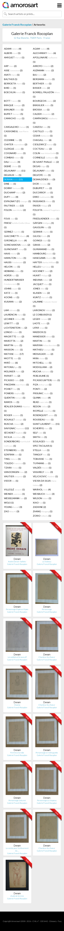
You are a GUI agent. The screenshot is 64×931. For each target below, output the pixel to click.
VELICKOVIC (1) (45, 476)
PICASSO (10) (14, 380)
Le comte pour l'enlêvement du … (17, 849)
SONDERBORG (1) (17, 443)
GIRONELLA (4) (15, 240)
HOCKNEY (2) (42, 271)
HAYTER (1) (46, 262)
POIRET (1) (12, 389)
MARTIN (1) (41, 340)
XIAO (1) (39, 502)
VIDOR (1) (11, 480)
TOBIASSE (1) (42, 458)
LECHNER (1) (14, 319)
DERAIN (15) (13, 179)
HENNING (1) (13, 271)
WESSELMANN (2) (15, 498)
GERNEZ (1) (14, 231)
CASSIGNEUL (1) (16, 133)
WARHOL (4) (42, 489)
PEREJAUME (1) (41, 375)
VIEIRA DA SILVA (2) (44, 482)
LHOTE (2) (41, 323)
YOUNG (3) (13, 507)
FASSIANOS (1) (44, 201)
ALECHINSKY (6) (44, 53)
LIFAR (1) (40, 327)
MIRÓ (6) (11, 362)
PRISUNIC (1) (43, 393)
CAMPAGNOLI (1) (45, 120)
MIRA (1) (40, 358)
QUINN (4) (42, 397)
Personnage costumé (17, 800)
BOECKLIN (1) (14, 92)
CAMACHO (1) (14, 118)
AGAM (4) (41, 48)
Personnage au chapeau (47, 800)
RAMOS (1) (11, 402)
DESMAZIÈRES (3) (44, 179)
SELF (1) (39, 432)
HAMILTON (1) (15, 258)
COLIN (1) (46, 153)
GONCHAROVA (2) (17, 244)
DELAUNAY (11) (14, 170)
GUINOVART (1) (15, 249)
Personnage (47, 609)
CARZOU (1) (41, 127)
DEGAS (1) (41, 166)
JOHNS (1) (12, 288)
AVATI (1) (12, 74)
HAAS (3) (12, 253)
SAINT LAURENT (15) (46, 424)
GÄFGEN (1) (43, 223)
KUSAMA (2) (13, 301)
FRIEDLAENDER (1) (46, 218)
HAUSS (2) (15, 262)
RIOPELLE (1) (44, 410)
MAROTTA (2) (13, 340)
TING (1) (12, 458)
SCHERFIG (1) (42, 428)
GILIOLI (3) (41, 236)
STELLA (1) (41, 450)
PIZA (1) (42, 384)
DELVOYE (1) (42, 175)
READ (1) (42, 402)
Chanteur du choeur (46, 657)
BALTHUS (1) (10, 79)
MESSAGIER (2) (43, 354)
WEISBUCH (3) (43, 493)
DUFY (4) (11, 196)
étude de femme (17, 896)
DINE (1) (10, 183)
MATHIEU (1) (43, 349)
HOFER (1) (11, 275)
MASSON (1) (13, 349)
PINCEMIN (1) (16, 384)
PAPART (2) (12, 375)
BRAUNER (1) (13, 109)
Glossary (53, 921)
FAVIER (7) (42, 205)
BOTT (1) (12, 100)
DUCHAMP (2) (14, 192)
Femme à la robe (17, 752)
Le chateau (46, 561)
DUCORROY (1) (43, 192)
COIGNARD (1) (15, 153)
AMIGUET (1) (14, 57)
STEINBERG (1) (14, 450)
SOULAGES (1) (43, 441)
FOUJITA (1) (46, 212)
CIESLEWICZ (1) (44, 144)
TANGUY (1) (41, 454)
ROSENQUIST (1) (45, 415)
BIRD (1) (10, 87)
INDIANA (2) (42, 279)
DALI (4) (12, 161)
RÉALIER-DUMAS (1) (17, 408)
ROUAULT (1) (15, 419)
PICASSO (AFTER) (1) (46, 380)
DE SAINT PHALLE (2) (46, 161)
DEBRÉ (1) (12, 166)
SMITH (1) (40, 437)
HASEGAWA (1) (44, 258)
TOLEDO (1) (14, 463)
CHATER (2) (15, 144)
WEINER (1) (14, 493)
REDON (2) (41, 406)
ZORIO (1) (42, 515)
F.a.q (59, 921)
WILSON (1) (42, 498)
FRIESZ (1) (17, 225)
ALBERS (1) (12, 53)
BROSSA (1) (41, 109)
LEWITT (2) (11, 323)
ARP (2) (10, 66)
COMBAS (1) (13, 157)
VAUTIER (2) (15, 476)
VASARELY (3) (43, 472)
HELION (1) (12, 266)
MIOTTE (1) (12, 358)
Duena (17, 705)
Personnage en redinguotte (47, 752)
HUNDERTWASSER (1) (14, 281)
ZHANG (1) (42, 511)
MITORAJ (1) (12, 367)
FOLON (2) (15, 210)
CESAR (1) (43, 135)
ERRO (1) (43, 196)
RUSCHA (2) (13, 424)
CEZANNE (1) (13, 140)
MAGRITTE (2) (14, 336)
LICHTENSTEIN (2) (15, 327)
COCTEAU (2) (42, 148)
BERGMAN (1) (44, 79)
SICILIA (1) (14, 437)
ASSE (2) (13, 70)
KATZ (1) (11, 292)
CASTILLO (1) (42, 131)
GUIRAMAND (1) (43, 249)
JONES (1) (40, 288)
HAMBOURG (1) (44, 253)
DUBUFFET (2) (42, 188)
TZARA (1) (12, 467)
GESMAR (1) (43, 231)
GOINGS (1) (41, 240)
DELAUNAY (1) (43, 170)
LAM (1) (12, 310)
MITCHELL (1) (42, 362)
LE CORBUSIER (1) (42, 314)
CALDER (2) (43, 114)
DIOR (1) (41, 183)
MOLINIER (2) (14, 371)
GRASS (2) (41, 244)
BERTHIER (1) (42, 83)
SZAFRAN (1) (12, 454)
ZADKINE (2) (39, 507)
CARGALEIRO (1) (16, 127)
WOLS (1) (9, 502)
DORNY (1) (14, 188)
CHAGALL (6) (42, 140)
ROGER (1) (13, 415)
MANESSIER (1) (43, 336)
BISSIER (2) (41, 87)
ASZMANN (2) (43, 70)
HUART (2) (42, 275)
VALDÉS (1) (42, 467)
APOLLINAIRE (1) (45, 59)
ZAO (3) (11, 511)
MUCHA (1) (43, 371)
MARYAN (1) (46, 345)
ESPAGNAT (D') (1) (17, 201)
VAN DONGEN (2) (15, 472)
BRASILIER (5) (43, 105)
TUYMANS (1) (42, 463)
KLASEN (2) (41, 292)
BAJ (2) (39, 74)
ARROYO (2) (43, 66)
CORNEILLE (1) (45, 157)
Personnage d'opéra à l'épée (17, 609)
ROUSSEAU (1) (43, 419)
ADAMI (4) (12, 48)
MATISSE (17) (14, 354)
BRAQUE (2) (14, 105)
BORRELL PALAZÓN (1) (46, 94)
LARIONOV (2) (44, 310)
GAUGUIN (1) (42, 227)
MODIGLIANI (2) (42, 367)
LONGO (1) (13, 332)
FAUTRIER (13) (14, 205)
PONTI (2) (40, 389)
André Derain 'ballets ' (17, 561)
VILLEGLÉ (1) (14, 489)
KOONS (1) (11, 297)
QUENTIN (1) (14, 397)
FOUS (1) (11, 218)
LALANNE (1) (45, 303)
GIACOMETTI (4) (16, 236)
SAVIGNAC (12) (16, 428)
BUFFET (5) (13, 114)
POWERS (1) (14, 393)
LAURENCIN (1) (14, 314)
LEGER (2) (42, 319)
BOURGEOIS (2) (44, 100)
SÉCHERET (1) (15, 432)
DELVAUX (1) (12, 175)
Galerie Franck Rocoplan (17, 24)
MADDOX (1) (39, 332)
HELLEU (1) (43, 266)
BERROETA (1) (14, 83)
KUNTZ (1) (42, 297)
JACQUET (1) (42, 284)
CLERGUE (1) (14, 148)
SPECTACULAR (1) (42, 445)
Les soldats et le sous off (17, 657)
